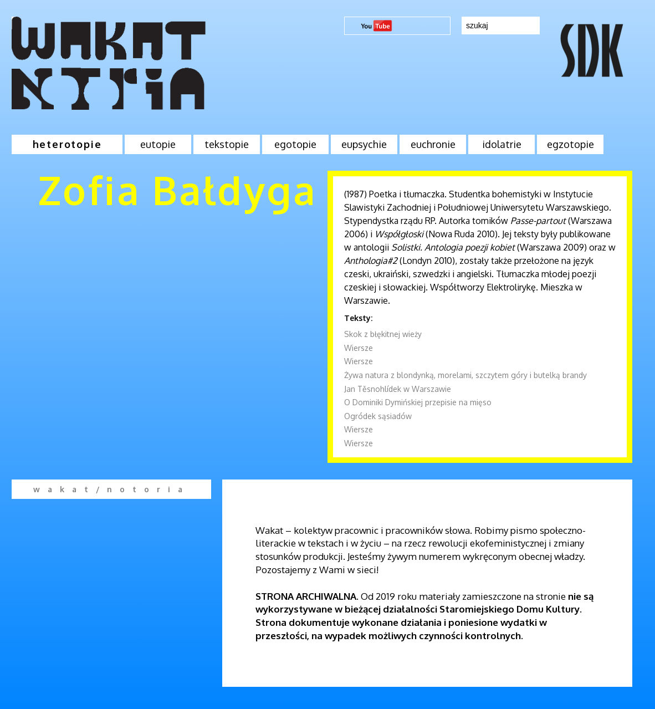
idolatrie (501, 144)
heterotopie (67, 144)
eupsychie (364, 144)
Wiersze (358, 348)
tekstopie (226, 144)
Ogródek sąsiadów (378, 416)
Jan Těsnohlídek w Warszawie (397, 389)
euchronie (433, 144)
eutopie (158, 144)
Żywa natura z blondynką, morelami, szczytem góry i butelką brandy (465, 375)
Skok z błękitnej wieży (383, 334)
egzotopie (570, 144)
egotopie (295, 144)
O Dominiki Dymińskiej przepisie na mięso (418, 402)
